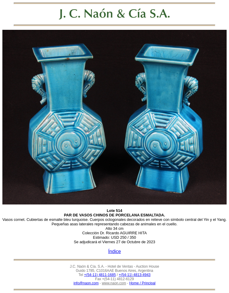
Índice (114, 251)
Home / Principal (142, 283)
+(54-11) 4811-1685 (100, 275)
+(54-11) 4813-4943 (134, 275)
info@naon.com (86, 283)
